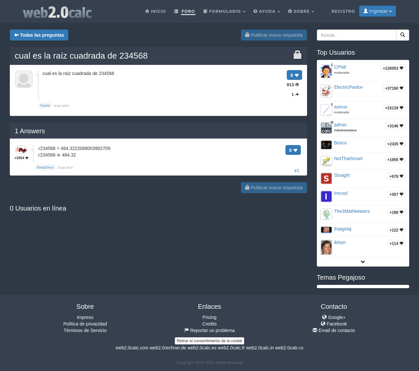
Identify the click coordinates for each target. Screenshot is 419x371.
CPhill (340, 67)
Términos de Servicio (85, 330)
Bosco (340, 142)
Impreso (85, 317)
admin (340, 124)
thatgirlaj (343, 229)
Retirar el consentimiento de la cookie (209, 341)
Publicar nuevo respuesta (274, 35)
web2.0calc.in (260, 347)
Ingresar (377, 11)
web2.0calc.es (202, 347)
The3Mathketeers (352, 211)
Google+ (333, 317)
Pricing (210, 317)
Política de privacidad (85, 323)
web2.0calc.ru (289, 347)
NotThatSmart (348, 158)
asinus (340, 106)
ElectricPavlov (348, 87)
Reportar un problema (209, 330)
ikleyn (340, 242)
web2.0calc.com (132, 347)
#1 (297, 170)
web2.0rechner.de (168, 347)
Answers (30, 131)
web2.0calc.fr (231, 347)
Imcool (341, 193)
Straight (342, 175)
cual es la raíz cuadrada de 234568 (81, 56)
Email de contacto (334, 330)
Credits (209, 323)
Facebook (334, 323)
